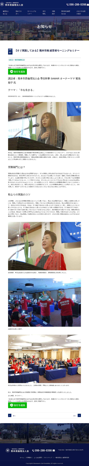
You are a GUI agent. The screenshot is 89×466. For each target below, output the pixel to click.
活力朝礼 (44, 12)
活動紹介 (53, 12)
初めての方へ (19, 12)
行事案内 (28, 457)
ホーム (22, 457)
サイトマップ (48, 457)
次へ (77, 415)
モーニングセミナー (31, 12)
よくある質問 (38, 457)
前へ (12, 415)
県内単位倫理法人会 (65, 12)
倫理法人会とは (6, 12)
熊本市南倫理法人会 (19, 59)
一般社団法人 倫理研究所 (62, 457)
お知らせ (11, 59)
